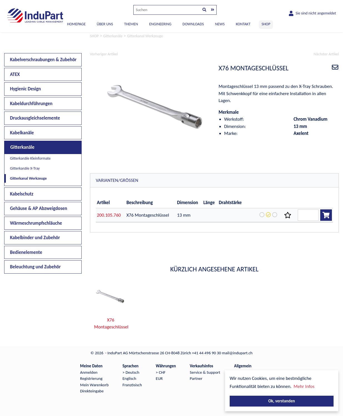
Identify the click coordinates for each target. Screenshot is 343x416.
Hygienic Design (25, 89)
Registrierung (91, 378)
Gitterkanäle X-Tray (25, 168)
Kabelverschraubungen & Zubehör (43, 60)
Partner (196, 378)
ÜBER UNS (105, 24)
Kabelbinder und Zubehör (35, 238)
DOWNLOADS (193, 24)
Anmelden (88, 372)
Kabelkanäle (22, 133)
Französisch (132, 384)
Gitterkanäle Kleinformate (30, 158)
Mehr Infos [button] (304, 386)
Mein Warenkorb (94, 384)
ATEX (15, 74)
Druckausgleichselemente (35, 118)
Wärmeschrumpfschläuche (36, 223)
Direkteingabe (92, 390)
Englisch (129, 378)
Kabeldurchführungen (31, 104)
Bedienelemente (26, 252)
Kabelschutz (21, 194)
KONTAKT (243, 24)
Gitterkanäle (22, 147)
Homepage (76, 24)
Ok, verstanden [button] (281, 400)
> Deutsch (130, 372)
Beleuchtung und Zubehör (35, 267)
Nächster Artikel (326, 54)
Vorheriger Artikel (104, 54)
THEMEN (131, 24)
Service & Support (205, 372)
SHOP (266, 24)
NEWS (220, 24)
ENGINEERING (160, 24)
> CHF (161, 372)
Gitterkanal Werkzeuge (28, 178)
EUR (159, 378)
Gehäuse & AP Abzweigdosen (38, 208)
